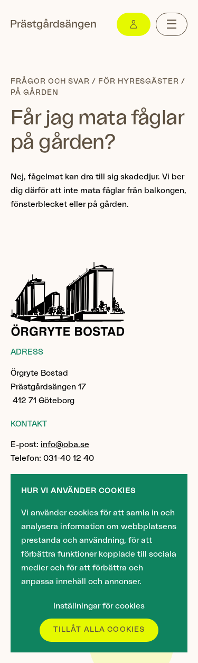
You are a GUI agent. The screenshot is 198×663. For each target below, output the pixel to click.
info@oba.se (65, 445)
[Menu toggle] (171, 24)
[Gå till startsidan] (53, 24)
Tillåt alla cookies (99, 629)
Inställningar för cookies (99, 606)
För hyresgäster (139, 81)
